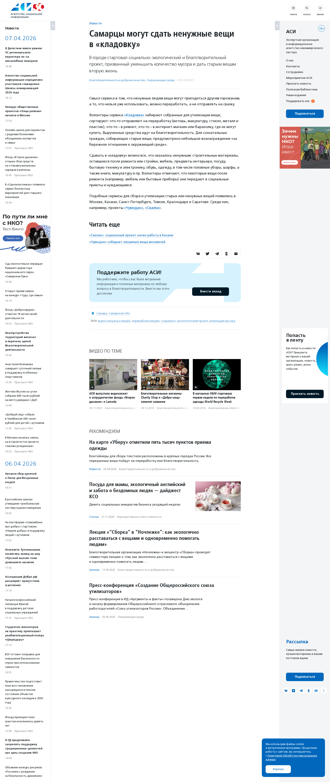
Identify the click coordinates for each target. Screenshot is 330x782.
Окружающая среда (160, 80)
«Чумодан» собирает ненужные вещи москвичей (127, 242)
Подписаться (305, 114)
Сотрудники (294, 72)
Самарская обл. (119, 313)
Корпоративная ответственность (229, 408)
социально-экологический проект (184, 321)
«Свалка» (153, 208)
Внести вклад (210, 291)
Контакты (293, 66)
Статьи (94, 516)
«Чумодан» (133, 208)
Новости (95, 23)
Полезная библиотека (301, 89)
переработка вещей (145, 321)
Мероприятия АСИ (299, 77)
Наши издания (296, 95)
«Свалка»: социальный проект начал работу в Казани (131, 235)
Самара (101, 313)
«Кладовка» (134, 115)
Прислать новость (298, 83)
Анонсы (94, 569)
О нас (290, 60)
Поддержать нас (298, 101)
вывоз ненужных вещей (114, 321)
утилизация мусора (222, 321)
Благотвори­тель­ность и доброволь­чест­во (117, 80)
